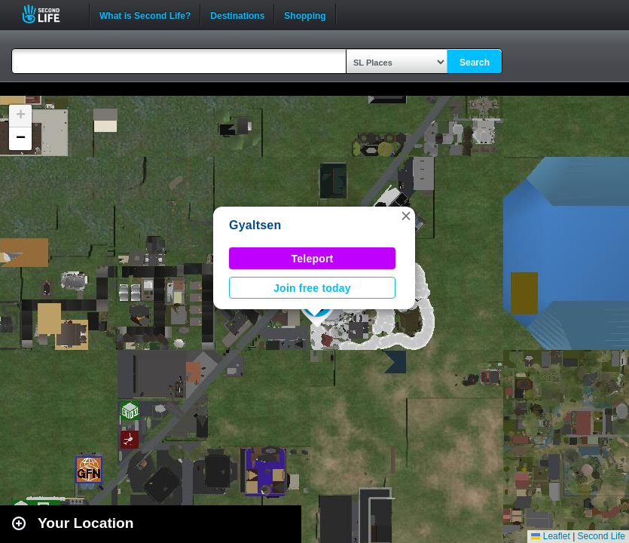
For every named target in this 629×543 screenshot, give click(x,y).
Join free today (312, 288)
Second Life (49, 14)
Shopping (304, 14)
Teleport (313, 259)
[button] (406, 216)
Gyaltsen (255, 225)
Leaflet (550, 536)
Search (475, 62)
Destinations (237, 14)
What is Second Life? (145, 14)
